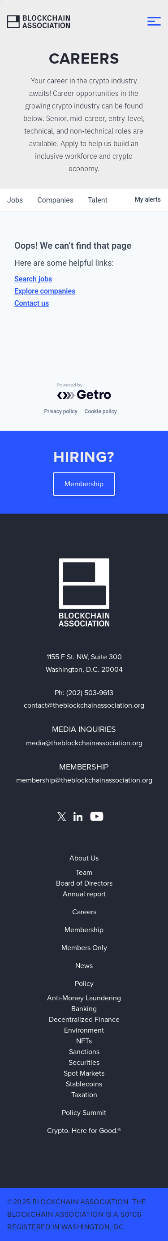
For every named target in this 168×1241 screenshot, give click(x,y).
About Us (84, 858)
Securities (84, 1062)
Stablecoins (84, 1084)
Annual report (84, 894)
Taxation (84, 1095)
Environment (84, 1030)
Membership (84, 484)
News (84, 965)
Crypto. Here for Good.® (84, 1130)
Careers (84, 912)
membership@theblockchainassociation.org (84, 780)
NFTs (84, 1041)
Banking (84, 1008)
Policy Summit (84, 1112)
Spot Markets (84, 1073)
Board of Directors (84, 883)
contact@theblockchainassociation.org (84, 705)
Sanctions (84, 1051)
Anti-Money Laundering (84, 998)
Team (84, 872)
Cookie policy (101, 411)
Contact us (31, 303)
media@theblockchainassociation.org (84, 743)
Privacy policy (60, 411)
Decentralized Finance (84, 1019)
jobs (15, 200)
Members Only (84, 948)
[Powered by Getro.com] (84, 391)
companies (55, 200)
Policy (84, 983)
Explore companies (44, 291)
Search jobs (33, 279)
